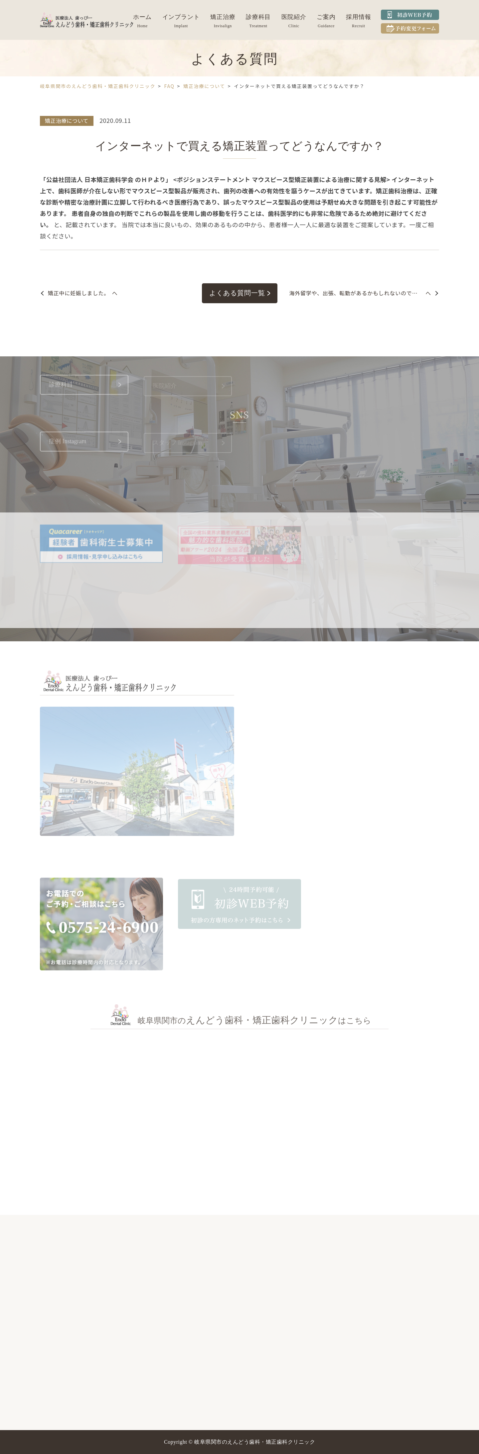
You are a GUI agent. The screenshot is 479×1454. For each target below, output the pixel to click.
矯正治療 (223, 17)
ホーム (142, 17)
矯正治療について (66, 121)
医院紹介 (294, 17)
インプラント (181, 17)
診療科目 (258, 17)
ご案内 (326, 17)
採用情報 (358, 17)
